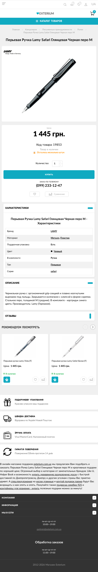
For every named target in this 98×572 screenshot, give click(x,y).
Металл (55, 238)
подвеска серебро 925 (69, 485)
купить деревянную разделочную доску (54, 474)
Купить (49, 175)
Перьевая (56, 265)
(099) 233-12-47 (49, 185)
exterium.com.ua (42, 464)
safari (53, 271)
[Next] (92, 327)
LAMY (54, 231)
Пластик (65, 238)
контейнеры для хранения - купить (19, 488)
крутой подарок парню (69, 481)
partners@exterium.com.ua (49, 529)
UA (93, 4)
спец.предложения (21, 481)
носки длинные (45, 481)
